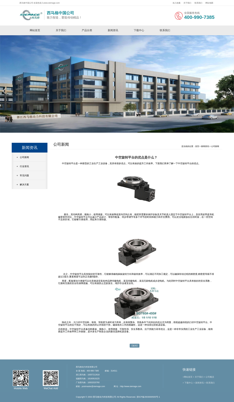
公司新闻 (24, 157)
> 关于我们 (198, 377)
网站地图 (209, 3)
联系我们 (198, 3)
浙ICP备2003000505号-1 (148, 397)
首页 (197, 146)
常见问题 (24, 175)
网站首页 (35, 30)
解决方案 (24, 184)
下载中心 (139, 30)
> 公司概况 (209, 377)
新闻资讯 (113, 30)
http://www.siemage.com (130, 386)
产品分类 (87, 30)
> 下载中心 (188, 383)
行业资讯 (24, 166)
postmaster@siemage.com (93, 386)
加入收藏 (176, 3)
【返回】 (134, 346)
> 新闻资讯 (199, 383)
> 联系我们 (209, 383)
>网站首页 (187, 377)
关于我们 (187, 3)
